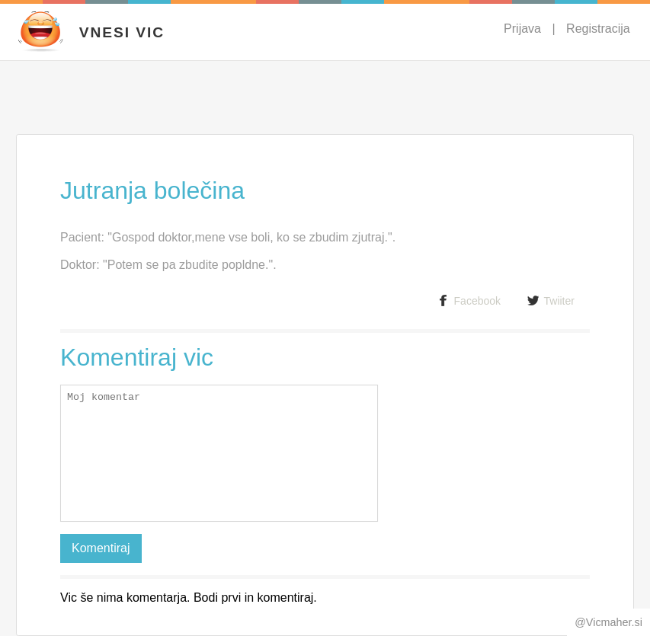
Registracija (598, 28)
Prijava (522, 28)
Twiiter (551, 301)
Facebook (469, 301)
